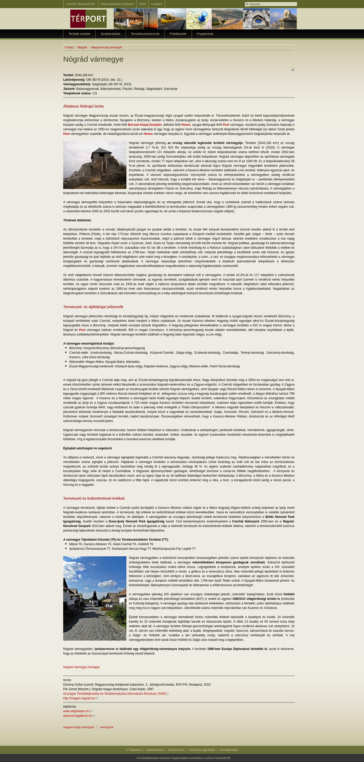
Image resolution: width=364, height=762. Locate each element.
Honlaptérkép (228, 750)
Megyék (82, 47)
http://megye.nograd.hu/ (79, 698)
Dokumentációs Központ (117, 4)
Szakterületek (111, 34)
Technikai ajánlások (202, 750)
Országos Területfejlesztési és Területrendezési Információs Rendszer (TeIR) (114, 693)
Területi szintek (79, 34)
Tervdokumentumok (145, 34)
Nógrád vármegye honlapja (81, 667)
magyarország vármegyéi (78, 727)
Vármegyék (106, 727)
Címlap (69, 47)
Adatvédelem (155, 750)
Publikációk (178, 34)
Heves (185, 124)
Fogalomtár (205, 34)
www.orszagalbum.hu (77, 715)
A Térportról (133, 750)
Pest (226, 124)
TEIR (142, 4)
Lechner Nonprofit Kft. (81, 4)
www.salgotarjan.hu (76, 711)
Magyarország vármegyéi (107, 47)
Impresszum (176, 750)
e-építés (156, 4)
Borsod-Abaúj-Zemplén (145, 124)
